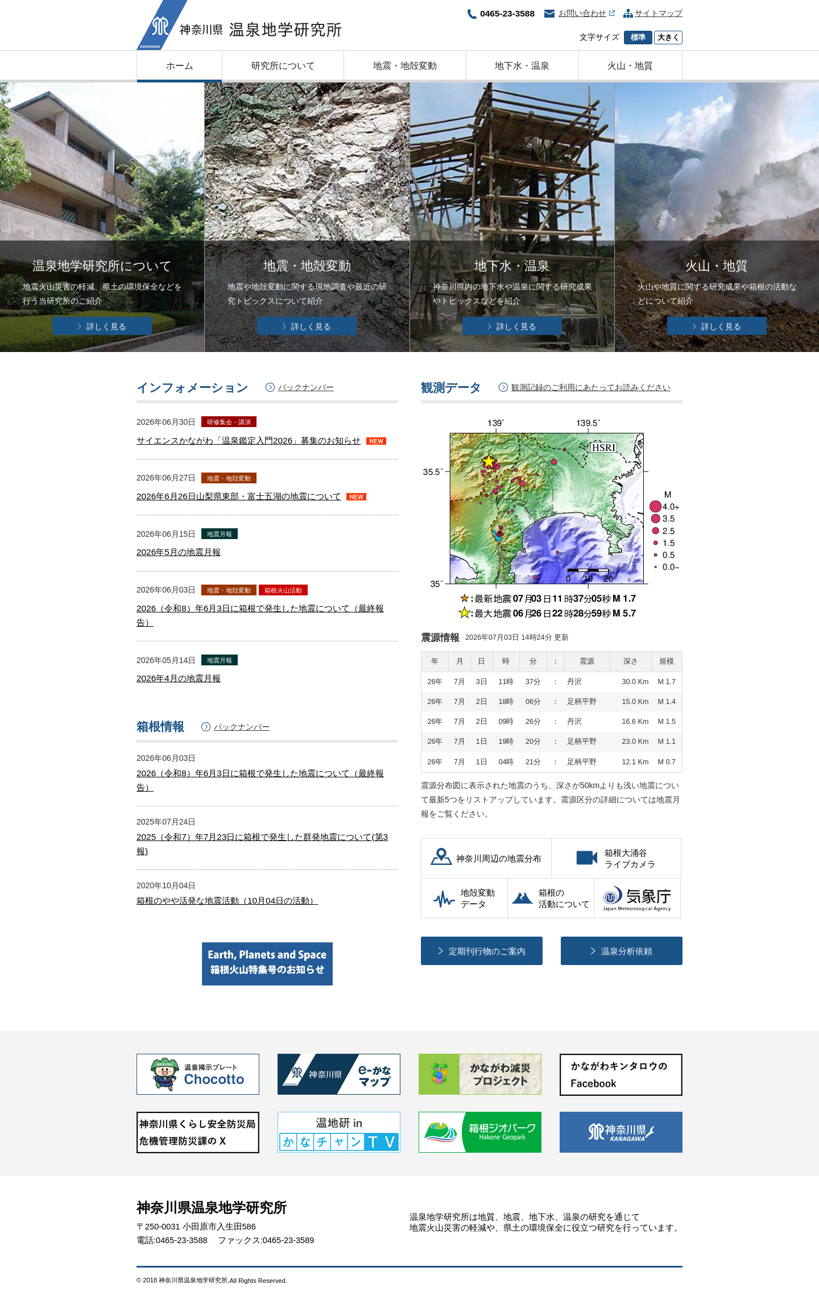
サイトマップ (658, 13)
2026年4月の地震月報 (178, 678)
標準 (638, 38)
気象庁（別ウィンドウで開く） (637, 898)
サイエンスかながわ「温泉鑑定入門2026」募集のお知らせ (248, 440)
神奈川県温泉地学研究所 (239, 25)
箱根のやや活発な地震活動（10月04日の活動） (227, 900)
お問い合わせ (587, 13)
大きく (668, 38)
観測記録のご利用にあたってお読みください (591, 387)
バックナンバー (306, 387)
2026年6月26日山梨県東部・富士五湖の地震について (238, 496)
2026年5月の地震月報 (178, 552)
